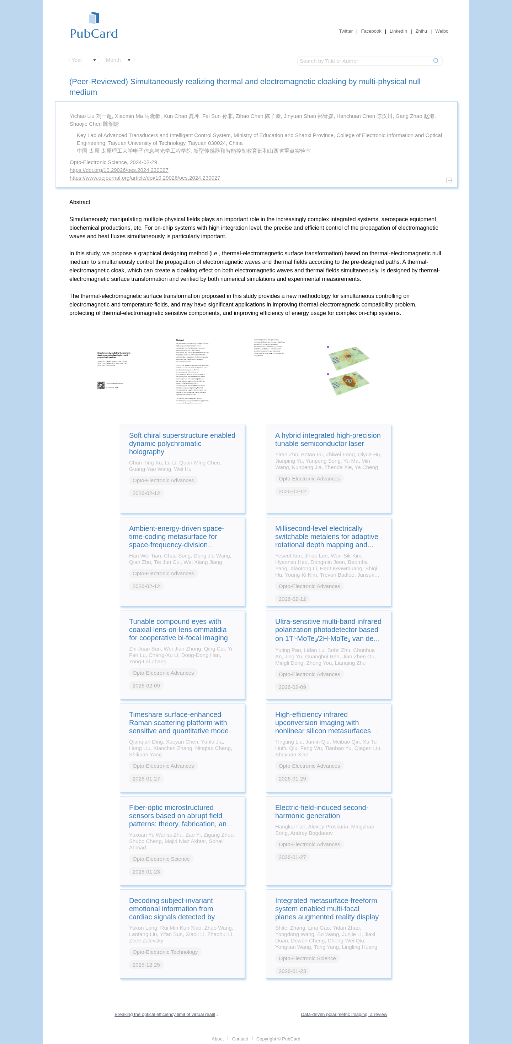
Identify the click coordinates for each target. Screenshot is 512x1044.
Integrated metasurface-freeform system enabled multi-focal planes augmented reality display (327, 909)
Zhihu (421, 31)
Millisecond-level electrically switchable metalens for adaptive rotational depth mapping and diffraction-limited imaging (326, 540)
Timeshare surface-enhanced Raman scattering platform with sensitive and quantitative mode (179, 723)
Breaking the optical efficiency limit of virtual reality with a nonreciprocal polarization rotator (167, 1014)
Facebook (371, 31)
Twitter (346, 31)
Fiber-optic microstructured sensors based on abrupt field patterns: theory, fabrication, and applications (179, 820)
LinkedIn (398, 31)
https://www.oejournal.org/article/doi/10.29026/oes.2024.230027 (145, 178)
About (218, 1039)
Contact (240, 1039)
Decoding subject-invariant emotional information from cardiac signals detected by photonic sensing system (172, 913)
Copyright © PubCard (278, 1039)
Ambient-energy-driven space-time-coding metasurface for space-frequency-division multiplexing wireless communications (176, 544)
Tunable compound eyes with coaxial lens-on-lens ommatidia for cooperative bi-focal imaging (178, 630)
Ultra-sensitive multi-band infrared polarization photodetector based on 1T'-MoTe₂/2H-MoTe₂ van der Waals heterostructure (328, 634)
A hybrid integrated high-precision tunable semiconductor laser (328, 439)
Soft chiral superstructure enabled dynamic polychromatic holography (182, 443)
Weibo (442, 31)
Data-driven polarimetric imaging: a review (344, 1014)
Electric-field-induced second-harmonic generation (321, 812)
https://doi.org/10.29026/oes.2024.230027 (119, 170)
